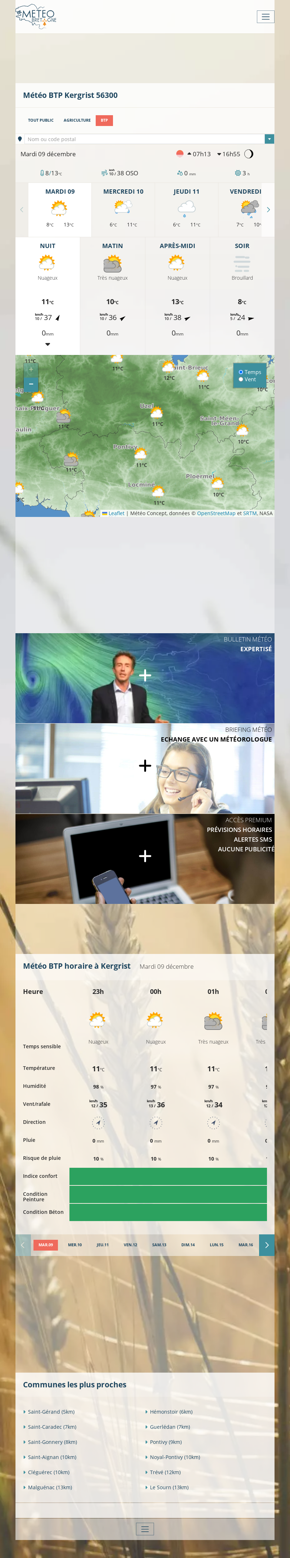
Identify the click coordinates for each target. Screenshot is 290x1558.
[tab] (45, 1245)
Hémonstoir (168, 1411)
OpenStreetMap (216, 513)
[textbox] (150, 139)
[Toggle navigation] (266, 16)
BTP (104, 120)
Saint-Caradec (49, 1426)
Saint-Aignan (49, 1457)
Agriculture (77, 120)
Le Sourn (167, 1487)
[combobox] (149, 139)
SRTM (250, 513)
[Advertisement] (154, 57)
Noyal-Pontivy (172, 1457)
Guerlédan (167, 1426)
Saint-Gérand (48, 1411)
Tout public (41, 120)
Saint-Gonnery (50, 1441)
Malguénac (47, 1487)
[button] (71, 462)
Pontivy (163, 1441)
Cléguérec (46, 1472)
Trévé (163, 1472)
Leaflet (113, 513)
